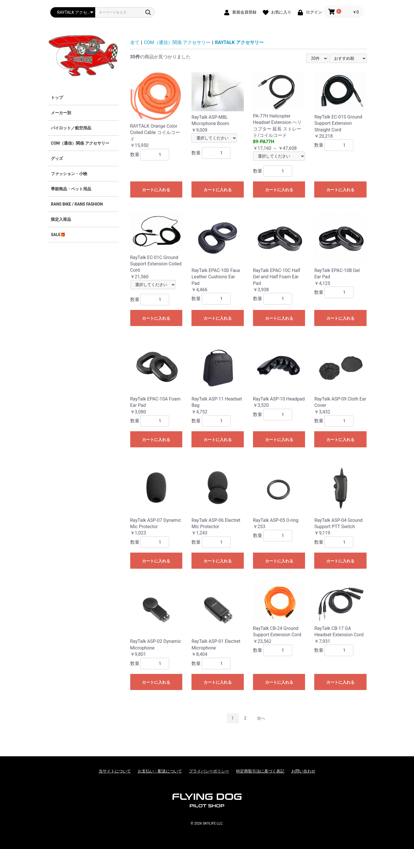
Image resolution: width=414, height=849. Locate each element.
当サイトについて (115, 771)
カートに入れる (156, 189)
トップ (57, 97)
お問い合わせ (303, 771)
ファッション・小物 (69, 173)
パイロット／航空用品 (71, 128)
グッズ (57, 158)
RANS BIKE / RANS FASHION (77, 204)
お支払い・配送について (160, 771)
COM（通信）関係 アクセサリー (80, 143)
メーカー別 (61, 112)
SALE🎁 (58, 234)
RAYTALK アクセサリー (239, 42)
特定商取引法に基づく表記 (260, 771)
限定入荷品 (61, 219)
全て (134, 42)
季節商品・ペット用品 (71, 189)
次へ (261, 718)
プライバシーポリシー (209, 771)
